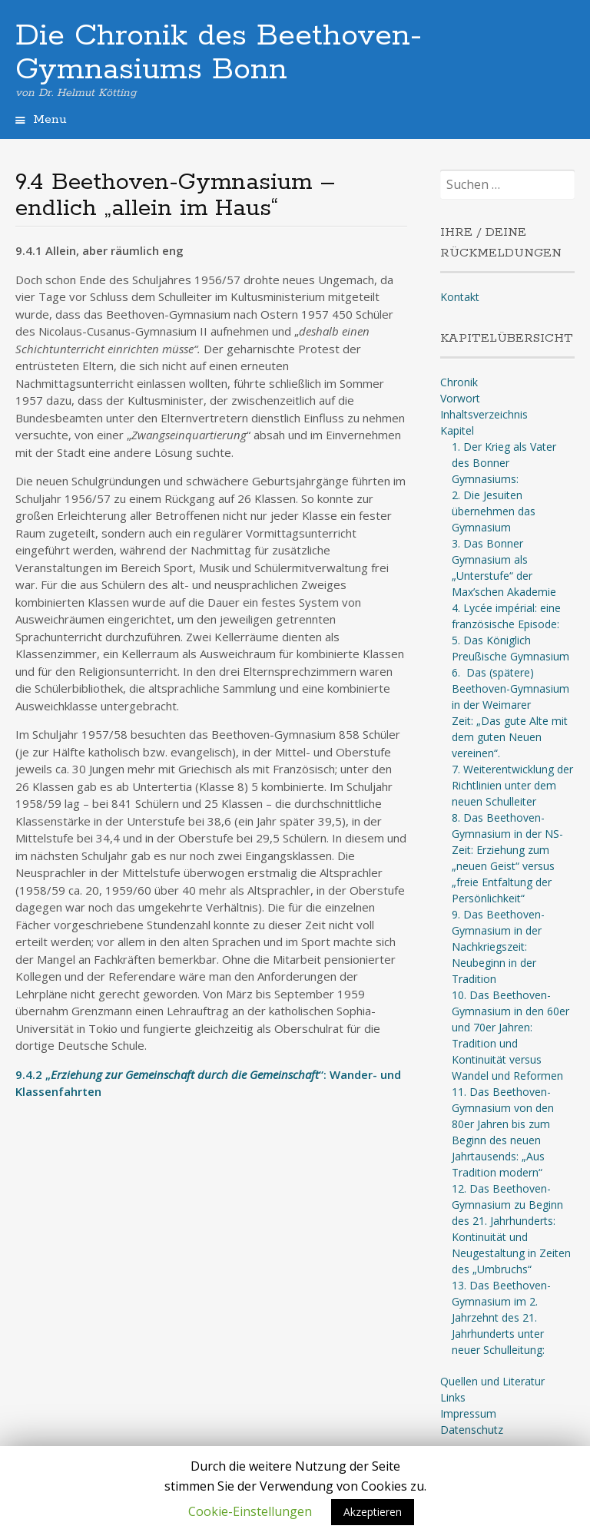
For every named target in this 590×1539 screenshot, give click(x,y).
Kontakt (459, 297)
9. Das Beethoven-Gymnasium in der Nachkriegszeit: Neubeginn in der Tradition (498, 946)
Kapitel (457, 430)
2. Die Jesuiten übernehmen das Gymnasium (493, 511)
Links (453, 1397)
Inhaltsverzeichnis (484, 414)
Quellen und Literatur (492, 1381)
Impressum (468, 1413)
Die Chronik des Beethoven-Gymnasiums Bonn (218, 53)
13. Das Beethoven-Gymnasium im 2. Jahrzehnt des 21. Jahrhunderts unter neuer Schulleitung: (501, 1317)
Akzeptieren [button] (372, 1511)
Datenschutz (471, 1429)
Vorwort (460, 398)
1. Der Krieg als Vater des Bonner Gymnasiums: (504, 462)
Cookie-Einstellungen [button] (250, 1511)
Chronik (459, 382)
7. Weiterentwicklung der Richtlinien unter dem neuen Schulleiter (512, 785)
